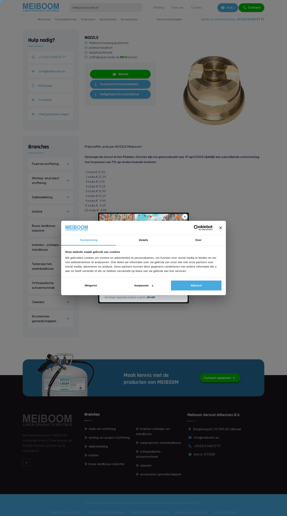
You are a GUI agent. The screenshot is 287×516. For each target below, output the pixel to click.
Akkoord (196, 285)
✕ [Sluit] (185, 216)
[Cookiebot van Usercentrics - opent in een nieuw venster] (196, 228)
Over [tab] (198, 240)
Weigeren (91, 285)
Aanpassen (143, 285)
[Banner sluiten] (220, 227)
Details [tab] (143, 240)
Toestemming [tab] (89, 240)
